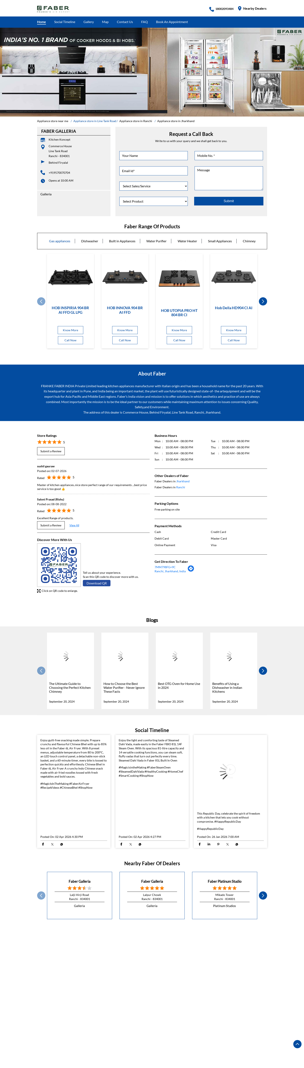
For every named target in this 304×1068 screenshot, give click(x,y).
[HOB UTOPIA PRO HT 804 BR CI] (179, 278)
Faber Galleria (79, 881)
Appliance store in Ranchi (236, 1049)
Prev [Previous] (41, 301)
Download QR (97, 583)
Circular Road (100, 953)
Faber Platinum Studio (224, 881)
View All (74, 525)
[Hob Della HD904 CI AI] (233, 277)
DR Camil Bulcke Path (70, 953)
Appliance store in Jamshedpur (192, 1049)
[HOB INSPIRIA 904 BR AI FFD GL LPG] (70, 277)
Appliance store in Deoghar (56, 1049)
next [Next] (263, 301)
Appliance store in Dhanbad (99, 1049)
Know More (70, 330)
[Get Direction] (191, 570)
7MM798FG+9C (165, 567)
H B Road (43, 953)
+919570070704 (59, 172)
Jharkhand (183, 481)
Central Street (125, 953)
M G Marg (147, 953)
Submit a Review (50, 451)
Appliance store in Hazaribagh (145, 1049)
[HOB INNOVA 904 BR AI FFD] (124, 277)
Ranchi (180, 487)
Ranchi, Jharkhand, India (170, 571)
